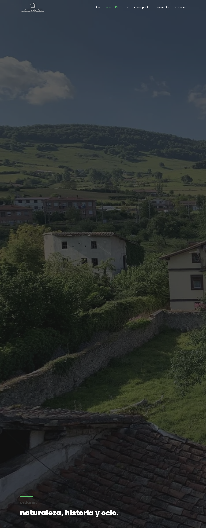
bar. (127, 7)
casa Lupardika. (142, 7)
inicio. (97, 7)
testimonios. (163, 7)
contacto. (180, 7)
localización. (112, 7)
